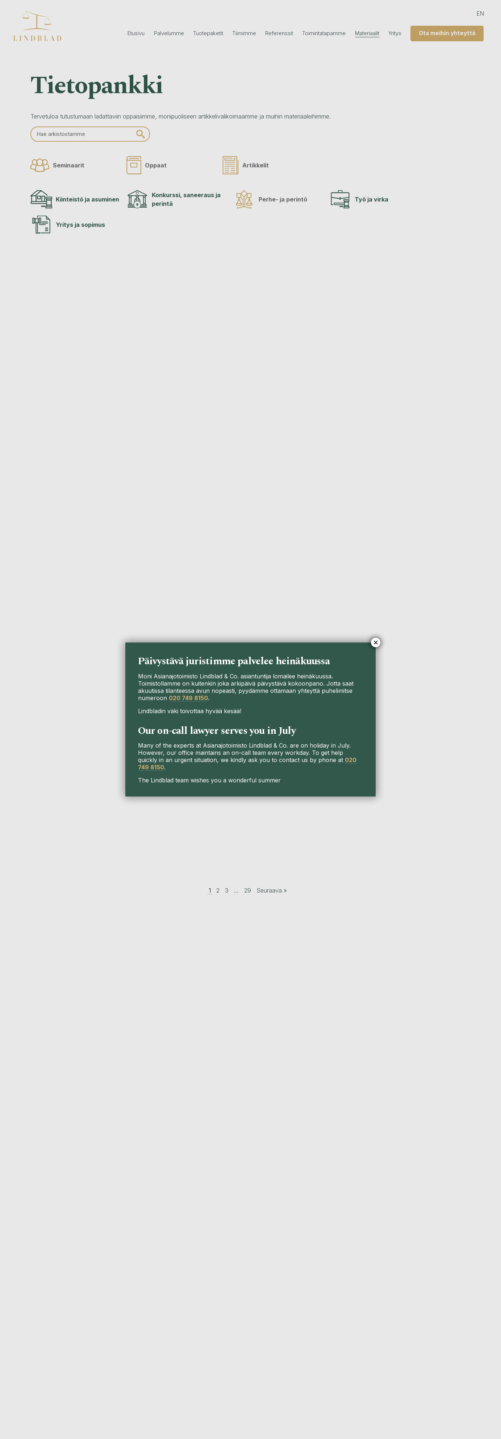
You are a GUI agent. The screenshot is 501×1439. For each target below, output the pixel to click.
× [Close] (375, 642)
